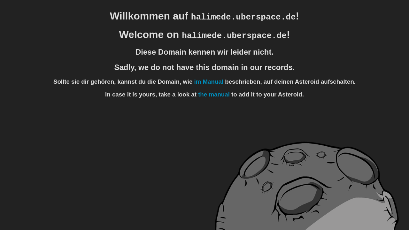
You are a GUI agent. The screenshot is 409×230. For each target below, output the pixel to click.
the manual (214, 94)
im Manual (208, 81)
